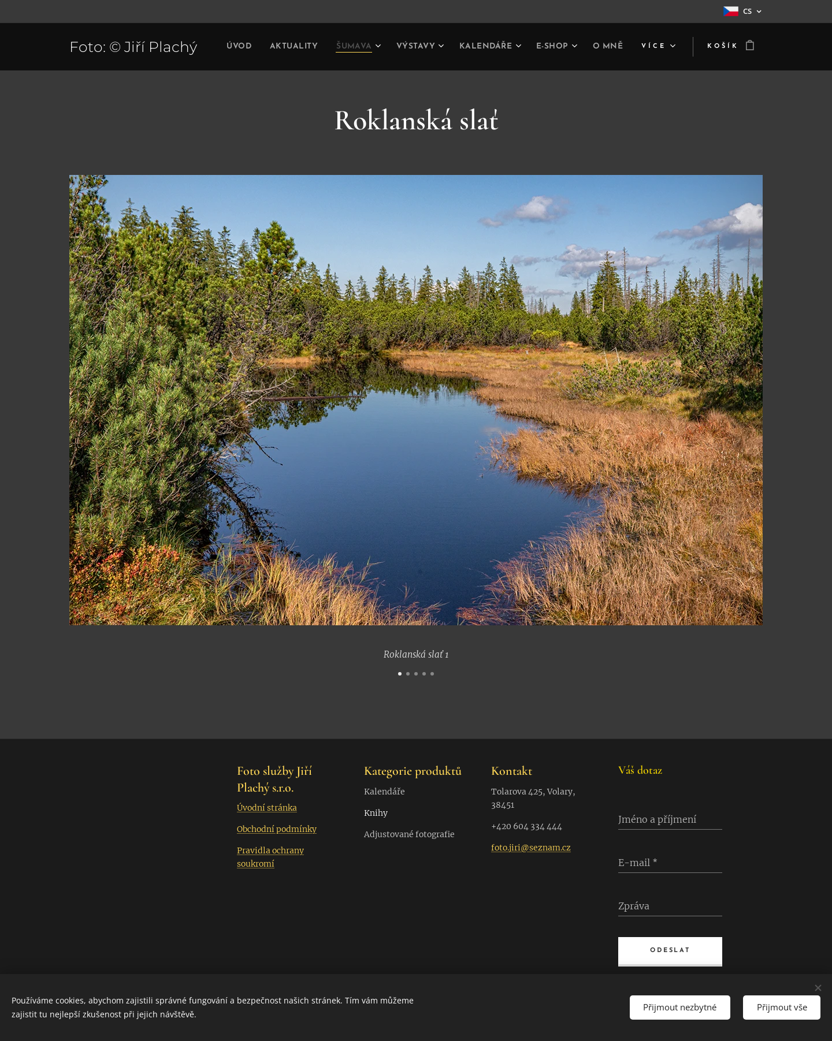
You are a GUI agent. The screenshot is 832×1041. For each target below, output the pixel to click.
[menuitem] (256, 46)
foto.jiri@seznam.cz (531, 847)
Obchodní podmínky (277, 829)
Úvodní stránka (267, 808)
